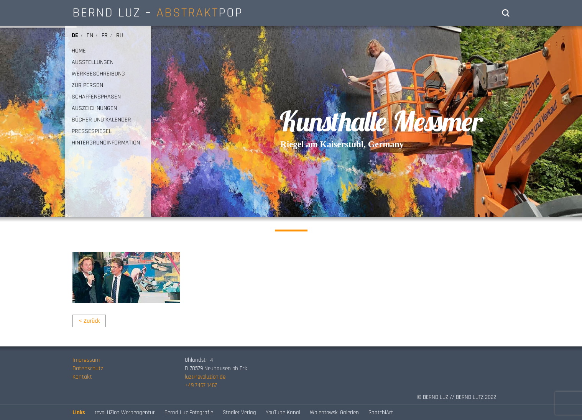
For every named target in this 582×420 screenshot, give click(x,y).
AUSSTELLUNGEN (92, 62)
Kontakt (82, 377)
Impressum (86, 360)
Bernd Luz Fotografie (188, 412)
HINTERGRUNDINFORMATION (106, 143)
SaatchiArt (380, 412)
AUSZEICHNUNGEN (94, 108)
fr (105, 35)
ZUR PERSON (87, 85)
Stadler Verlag (239, 412)
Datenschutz (87, 368)
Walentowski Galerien (334, 412)
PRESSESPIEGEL (92, 131)
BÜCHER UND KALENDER (101, 120)
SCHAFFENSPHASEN (96, 97)
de (75, 35)
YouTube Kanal (283, 412)
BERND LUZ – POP (157, 12)
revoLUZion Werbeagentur (125, 412)
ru (119, 35)
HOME (79, 51)
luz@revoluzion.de (205, 377)
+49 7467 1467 (201, 385)
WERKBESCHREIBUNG (98, 74)
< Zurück (89, 321)
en (90, 35)
